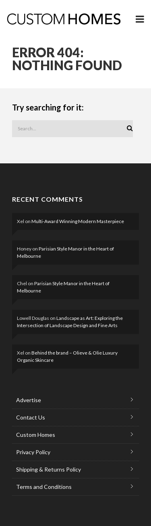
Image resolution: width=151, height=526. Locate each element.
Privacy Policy (33, 452)
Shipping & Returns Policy (48, 469)
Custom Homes (35, 434)
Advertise (28, 400)
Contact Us (30, 417)
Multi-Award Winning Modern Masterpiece (77, 221)
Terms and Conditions (44, 486)
